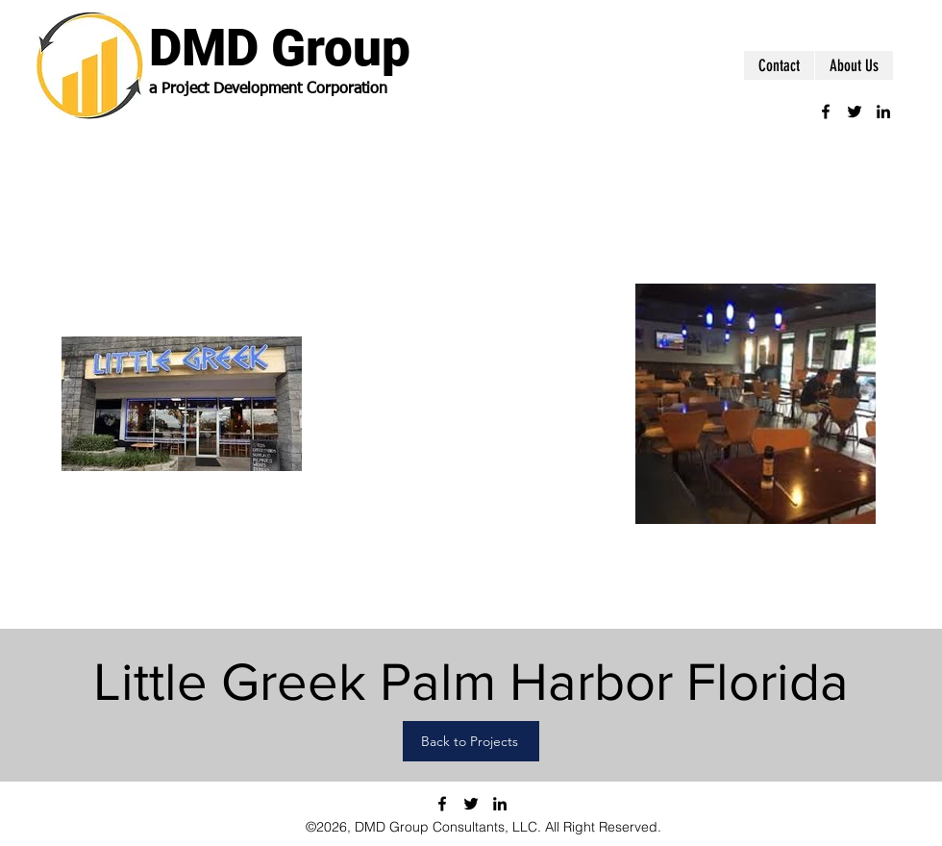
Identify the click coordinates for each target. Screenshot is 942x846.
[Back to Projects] (471, 741)
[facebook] (825, 111)
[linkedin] (883, 111)
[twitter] (854, 111)
